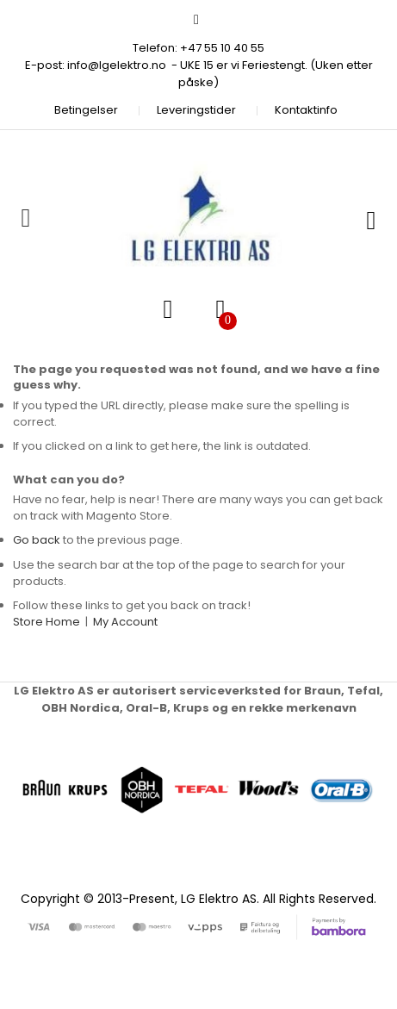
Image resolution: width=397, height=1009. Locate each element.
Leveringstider (196, 110)
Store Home (46, 621)
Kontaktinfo (306, 110)
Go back (36, 540)
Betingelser (86, 110)
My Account (125, 621)
